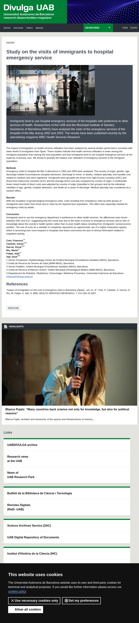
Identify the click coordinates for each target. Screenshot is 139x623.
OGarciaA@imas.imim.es (19, 276)
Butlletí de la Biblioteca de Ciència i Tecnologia (43, 451)
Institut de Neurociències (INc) (121, 449)
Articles (7, 28)
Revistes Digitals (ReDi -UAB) (42, 474)
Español (133, 28)
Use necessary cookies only (34, 600)
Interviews (18, 28)
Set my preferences (81, 600)
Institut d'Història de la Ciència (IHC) (95, 451)
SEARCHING (92, 27)
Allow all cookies (25, 609)
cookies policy (17, 591)
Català (125, 28)
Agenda (39, 28)
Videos (29, 28)
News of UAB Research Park (13, 488)
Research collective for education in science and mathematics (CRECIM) (95, 480)
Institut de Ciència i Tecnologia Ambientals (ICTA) (120, 474)
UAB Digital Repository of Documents (68, 476)
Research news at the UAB (14, 465)
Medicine (13, 308)
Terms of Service (103, 562)
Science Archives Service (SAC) (66, 451)
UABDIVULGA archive (15, 447)
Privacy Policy (82, 562)
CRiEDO (92, 503)
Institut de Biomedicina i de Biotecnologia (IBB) (121, 503)
